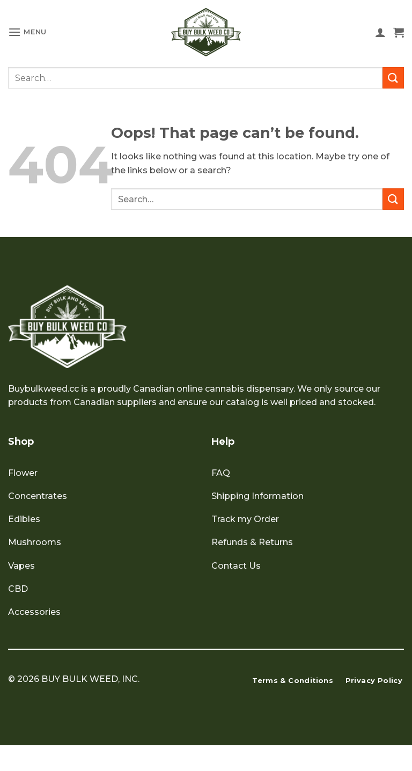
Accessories (34, 612)
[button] (27, 32)
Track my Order (245, 519)
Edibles (24, 519)
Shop (21, 441)
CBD (18, 589)
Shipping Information (257, 496)
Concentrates (37, 496)
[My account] (380, 32)
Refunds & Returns (252, 542)
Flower (23, 473)
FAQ (220, 473)
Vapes (21, 566)
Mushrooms (34, 542)
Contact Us (236, 566)
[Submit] (393, 77)
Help (222, 441)
